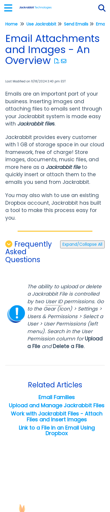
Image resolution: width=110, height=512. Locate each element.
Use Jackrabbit (41, 24)
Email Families (56, 397)
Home (11, 24)
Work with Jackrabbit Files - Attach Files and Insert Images (56, 416)
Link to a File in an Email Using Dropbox (57, 430)
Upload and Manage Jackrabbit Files (56, 405)
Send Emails (76, 24)
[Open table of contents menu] (10, 7)
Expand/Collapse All (82, 244)
